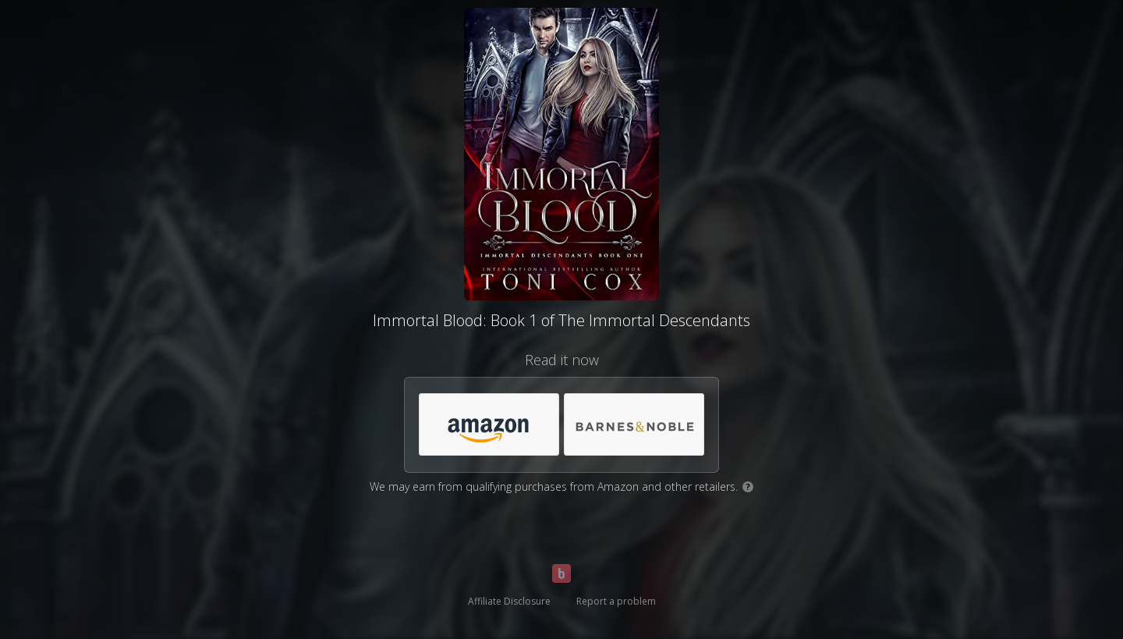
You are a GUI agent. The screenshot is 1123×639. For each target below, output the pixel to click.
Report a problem (616, 601)
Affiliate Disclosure (509, 601)
